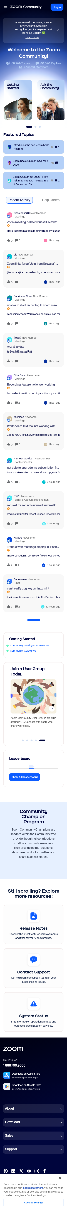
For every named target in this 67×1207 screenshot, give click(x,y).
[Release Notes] (33, 924)
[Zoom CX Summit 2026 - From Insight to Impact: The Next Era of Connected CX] (33, 180)
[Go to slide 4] (36, 740)
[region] (33, 1190)
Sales (9, 1135)
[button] (5, 7)
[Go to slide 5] (42, 740)
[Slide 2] (35, 126)
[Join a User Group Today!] (33, 700)
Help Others (50, 200)
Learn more (32, 37)
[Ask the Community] (51, 100)
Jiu (15, 254)
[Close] (60, 1178)
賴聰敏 (17, 337)
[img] (58, 30)
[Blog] (5, 1170)
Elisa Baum (20, 375)
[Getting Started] (18, 100)
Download (12, 1122)
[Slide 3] (39, 126)
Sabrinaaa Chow (23, 296)
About (9, 1108)
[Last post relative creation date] (54, 240)
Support (11, 1149)
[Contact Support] (33, 968)
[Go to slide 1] (22, 740)
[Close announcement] (58, 30)
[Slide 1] (29, 126)
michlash (19, 417)
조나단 (17, 496)
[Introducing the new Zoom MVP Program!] (33, 147)
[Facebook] (44, 1170)
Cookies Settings (33, 1202)
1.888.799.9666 (14, 1065)
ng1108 (18, 538)
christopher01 (22, 213)
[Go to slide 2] (27, 740)
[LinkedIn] (13, 1170)
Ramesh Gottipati (24, 458)
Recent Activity (19, 200)
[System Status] (33, 1012)
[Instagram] (36, 1170)
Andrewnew (20, 579)
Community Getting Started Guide (29, 645)
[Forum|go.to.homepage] (26, 7)
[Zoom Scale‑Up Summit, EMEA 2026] (33, 162)
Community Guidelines (23, 650)
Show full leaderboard (25, 777)
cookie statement (33, 1188)
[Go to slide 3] (31, 740)
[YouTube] (28, 1170)
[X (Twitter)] (21, 1170)
